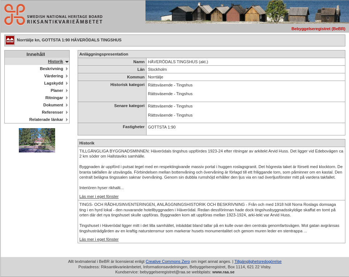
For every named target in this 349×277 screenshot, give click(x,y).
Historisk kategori (127, 84)
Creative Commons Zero (168, 261)
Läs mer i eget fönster (99, 196)
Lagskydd (53, 83)
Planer (57, 90)
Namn (139, 62)
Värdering (53, 76)
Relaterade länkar (46, 119)
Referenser (52, 112)
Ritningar (54, 97)
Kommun (135, 77)
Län (141, 69)
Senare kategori (129, 105)
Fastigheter (133, 127)
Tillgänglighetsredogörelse (258, 261)
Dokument (53, 105)
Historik (55, 61)
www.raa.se (223, 272)
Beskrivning (51, 68)
